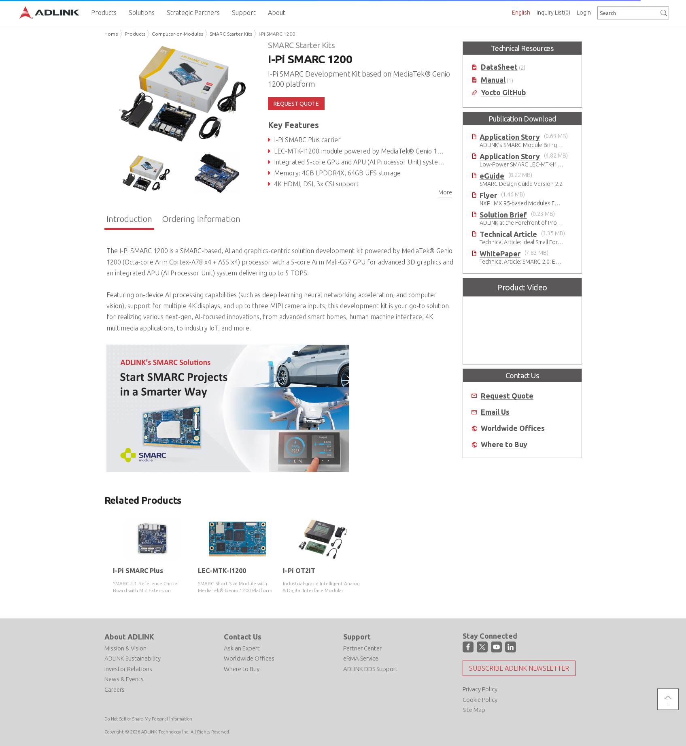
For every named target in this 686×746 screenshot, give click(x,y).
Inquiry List (553, 12)
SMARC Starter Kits (231, 33)
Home (111, 33)
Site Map (474, 709)
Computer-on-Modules (177, 33)
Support (357, 637)
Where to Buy (504, 444)
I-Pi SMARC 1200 (277, 33)
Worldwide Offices (513, 428)
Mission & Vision (125, 648)
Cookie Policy (480, 699)
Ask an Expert (242, 648)
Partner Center (362, 648)
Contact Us (242, 637)
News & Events (124, 679)
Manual (493, 80)
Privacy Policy (480, 689)
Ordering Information (201, 219)
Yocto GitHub (503, 92)
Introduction (129, 219)
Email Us (495, 412)
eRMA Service (360, 658)
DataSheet (499, 67)
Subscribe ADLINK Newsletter (519, 668)
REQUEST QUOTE (296, 103)
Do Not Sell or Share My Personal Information (148, 718)
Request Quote (507, 396)
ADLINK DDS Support (370, 668)
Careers (114, 689)
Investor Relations (128, 668)
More (445, 192)
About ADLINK (129, 637)
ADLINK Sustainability (132, 658)
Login (584, 12)
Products (135, 33)
